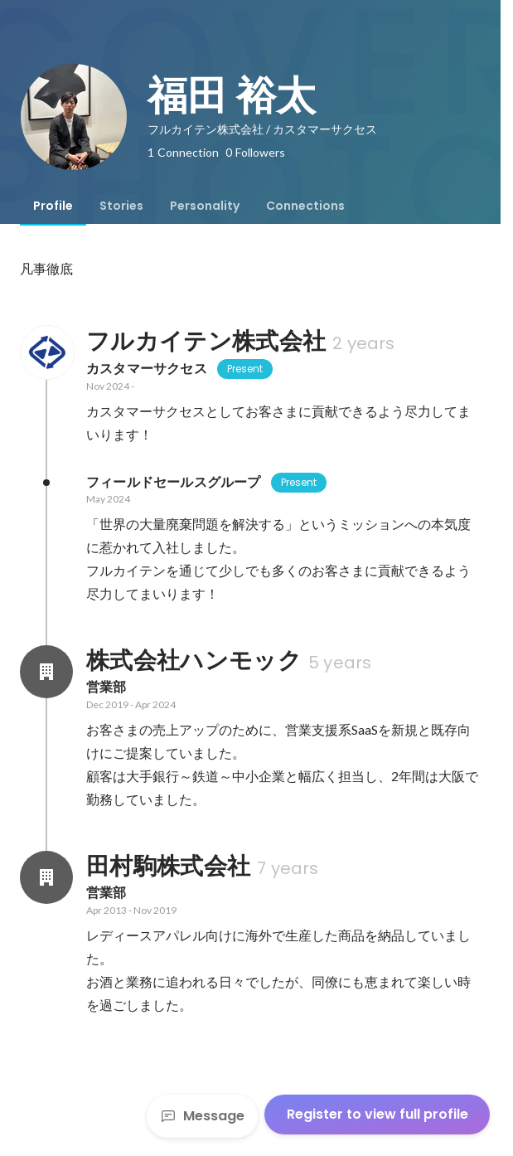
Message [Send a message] (202, 1115)
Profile (53, 205)
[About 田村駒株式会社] (46, 877)
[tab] (53, 206)
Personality (205, 205)
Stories (121, 205)
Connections (305, 205)
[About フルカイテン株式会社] (46, 352)
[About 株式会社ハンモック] (46, 671)
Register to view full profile (377, 1114)
